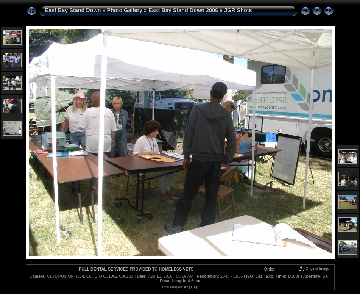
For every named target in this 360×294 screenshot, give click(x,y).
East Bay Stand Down (73, 10)
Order (269, 269)
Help (194, 287)
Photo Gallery (124, 10)
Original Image (313, 268)
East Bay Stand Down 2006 (183, 10)
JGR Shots (238, 10)
